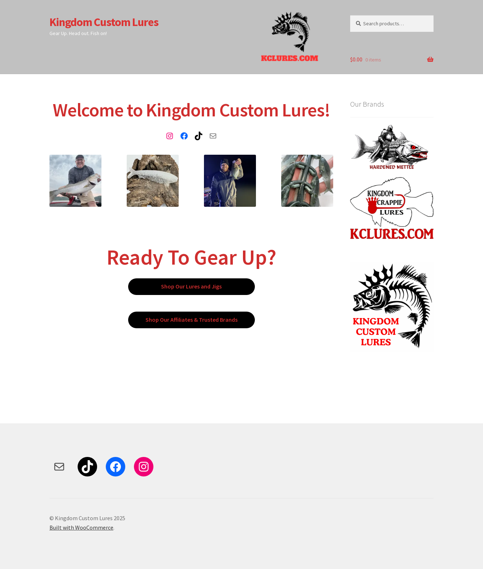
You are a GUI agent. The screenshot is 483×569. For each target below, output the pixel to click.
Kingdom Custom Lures (103, 22)
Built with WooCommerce (81, 527)
